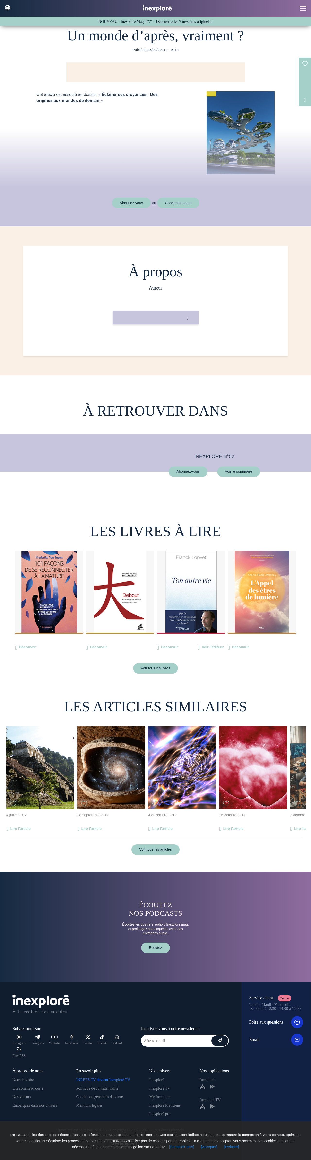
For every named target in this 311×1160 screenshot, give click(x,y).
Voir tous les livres (155, 668)
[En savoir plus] (181, 1147)
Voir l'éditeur (213, 647)
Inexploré (156, 1080)
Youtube (54, 1040)
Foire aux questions (276, 1022)
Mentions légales (89, 1105)
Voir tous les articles (155, 849)
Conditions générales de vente (99, 1097)
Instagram (19, 1040)
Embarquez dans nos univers (34, 1105)
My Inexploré (160, 1097)
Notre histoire (23, 1080)
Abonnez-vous (131, 203)
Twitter (88, 1040)
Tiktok (102, 1040)
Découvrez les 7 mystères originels (183, 21)
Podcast (117, 1040)
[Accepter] (209, 1147)
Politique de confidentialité (97, 1088)
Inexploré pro (159, 1114)
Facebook (71, 1040)
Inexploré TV (159, 1088)
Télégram (37, 1040)
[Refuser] (231, 1147)
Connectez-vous (178, 203)
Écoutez (155, 948)
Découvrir (27, 647)
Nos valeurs (21, 1097)
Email (276, 1040)
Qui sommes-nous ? (27, 1088)
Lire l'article (20, 828)
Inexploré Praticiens (164, 1105)
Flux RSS (19, 1052)
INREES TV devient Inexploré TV (103, 1080)
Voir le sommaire (238, 471)
